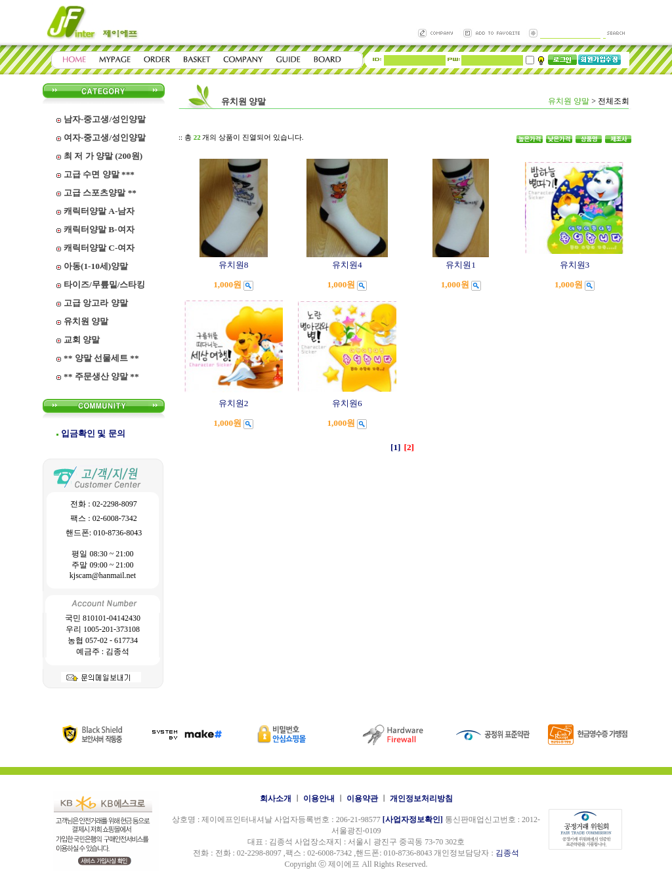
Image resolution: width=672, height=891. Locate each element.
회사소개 (275, 798)
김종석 (507, 853)
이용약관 (362, 798)
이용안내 (319, 798)
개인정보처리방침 (421, 798)
